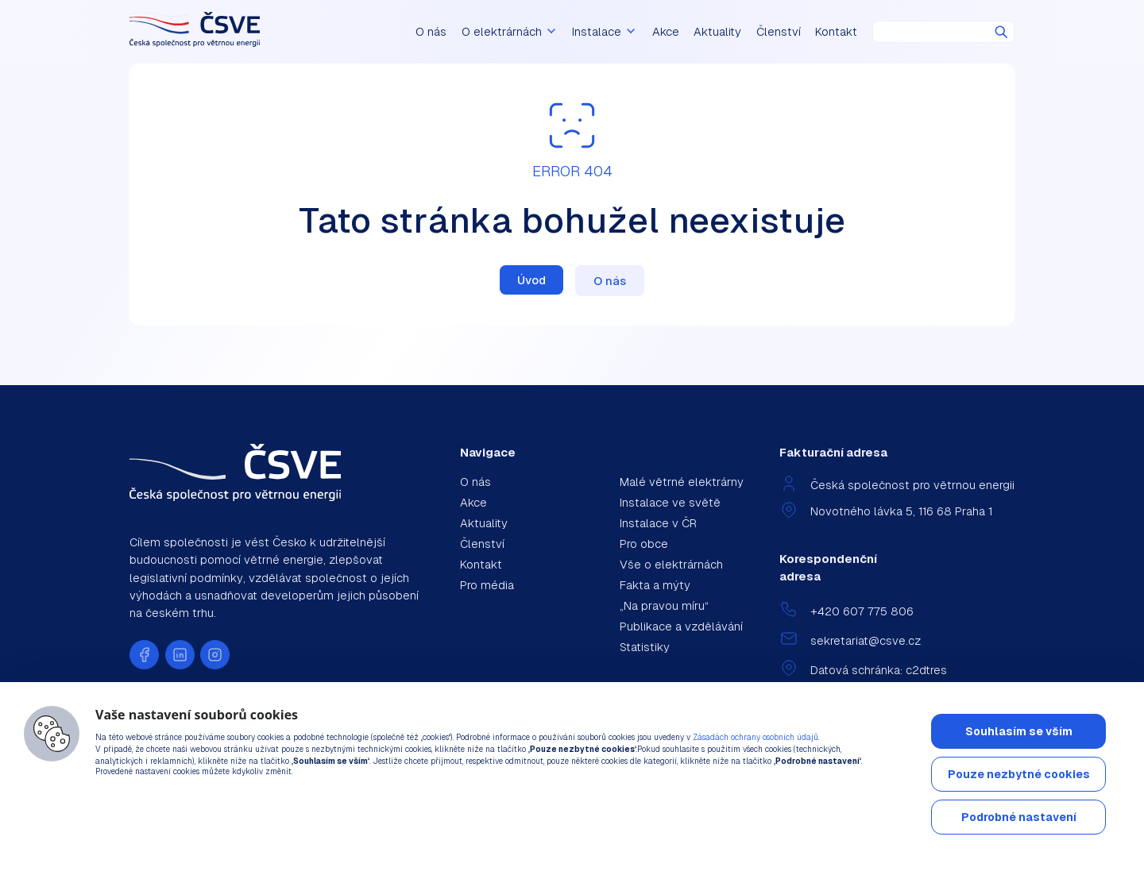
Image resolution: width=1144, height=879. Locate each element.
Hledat (1001, 32)
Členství (778, 31)
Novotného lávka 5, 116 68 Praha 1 (901, 511)
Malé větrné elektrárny (682, 481)
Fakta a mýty (655, 585)
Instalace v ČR (658, 523)
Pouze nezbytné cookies (1019, 774)
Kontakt (836, 31)
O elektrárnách (527, 31)
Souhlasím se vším (1018, 731)
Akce (665, 31)
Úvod (531, 280)
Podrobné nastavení (1018, 817)
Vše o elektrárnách (671, 564)
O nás (456, 31)
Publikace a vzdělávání (681, 626)
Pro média (487, 585)
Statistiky (645, 646)
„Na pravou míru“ (664, 605)
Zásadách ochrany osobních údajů (755, 737)
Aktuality (717, 31)
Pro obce (644, 543)
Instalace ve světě (670, 502)
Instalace (609, 31)
